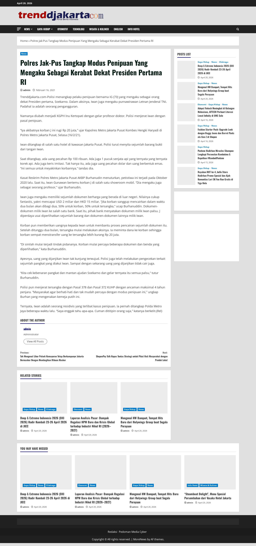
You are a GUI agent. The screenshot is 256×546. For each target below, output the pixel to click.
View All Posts (35, 341)
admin (26, 90)
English (118, 29)
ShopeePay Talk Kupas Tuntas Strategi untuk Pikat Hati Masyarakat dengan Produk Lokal (131, 358)
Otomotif (62, 29)
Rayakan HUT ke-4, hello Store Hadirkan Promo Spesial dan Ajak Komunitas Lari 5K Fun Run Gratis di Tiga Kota (215, 177)
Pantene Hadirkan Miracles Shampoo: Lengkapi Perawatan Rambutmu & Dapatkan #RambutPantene (214, 156)
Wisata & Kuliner (99, 29)
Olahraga (50, 412)
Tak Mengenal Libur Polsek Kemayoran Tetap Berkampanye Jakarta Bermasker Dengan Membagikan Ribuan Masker (57, 358)
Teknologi (78, 29)
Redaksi (112, 535)
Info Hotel (134, 29)
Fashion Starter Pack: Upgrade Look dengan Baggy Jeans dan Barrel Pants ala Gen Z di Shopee (216, 133)
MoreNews (139, 542)
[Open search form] (238, 29)
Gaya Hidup (43, 29)
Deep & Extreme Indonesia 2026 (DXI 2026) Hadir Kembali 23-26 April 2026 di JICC (43, 425)
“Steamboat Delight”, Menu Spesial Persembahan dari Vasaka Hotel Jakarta (207, 499)
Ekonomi (78, 412)
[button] (19, 29)
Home (24, 41)
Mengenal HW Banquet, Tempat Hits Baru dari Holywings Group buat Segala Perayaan (144, 425)
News (27, 29)
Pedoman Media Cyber (133, 535)
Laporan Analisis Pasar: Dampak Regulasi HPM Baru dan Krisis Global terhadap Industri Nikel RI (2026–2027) (92, 427)
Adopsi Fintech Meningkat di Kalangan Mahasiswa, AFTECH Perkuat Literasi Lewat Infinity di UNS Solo (215, 113)
